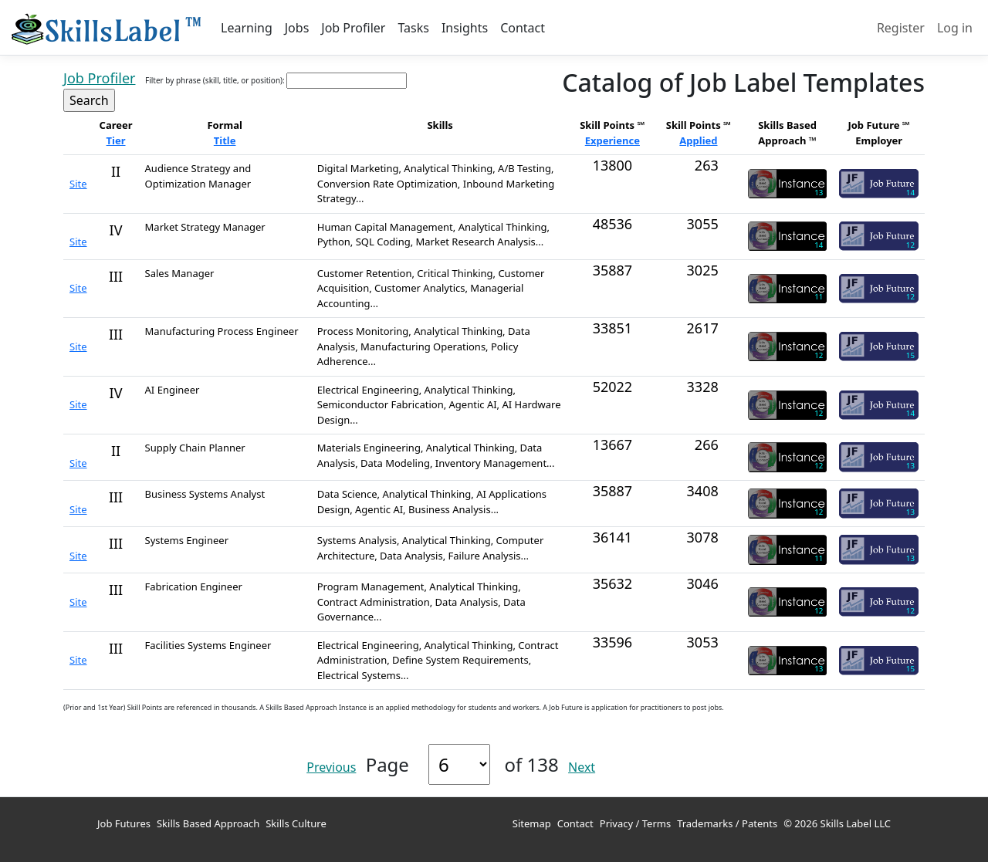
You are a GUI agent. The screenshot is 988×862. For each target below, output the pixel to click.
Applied (698, 140)
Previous (331, 767)
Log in (955, 27)
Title (225, 140)
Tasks (413, 27)
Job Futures (124, 823)
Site (78, 184)
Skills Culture (296, 823)
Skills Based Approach (208, 823)
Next (581, 767)
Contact (522, 27)
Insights (465, 27)
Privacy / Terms (635, 823)
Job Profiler (353, 27)
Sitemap (532, 823)
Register (901, 27)
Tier (116, 140)
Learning (246, 27)
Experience (612, 140)
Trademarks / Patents (727, 823)
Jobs (297, 27)
